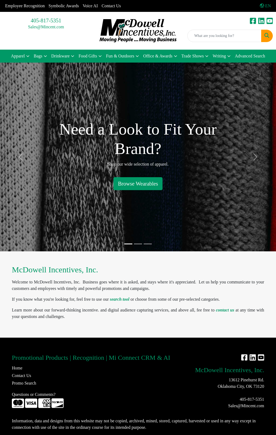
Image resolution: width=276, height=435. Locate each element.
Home (17, 368)
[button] (21, 157)
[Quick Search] (224, 36)
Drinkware (60, 56)
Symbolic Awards (64, 6)
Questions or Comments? (34, 394)
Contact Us (111, 6)
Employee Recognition (25, 6)
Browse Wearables (138, 184)
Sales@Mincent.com (46, 27)
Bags (38, 56)
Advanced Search (250, 56)
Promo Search (24, 383)
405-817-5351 (46, 20)
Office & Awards (157, 56)
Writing (219, 56)
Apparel (18, 56)
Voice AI (90, 6)
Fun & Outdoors (120, 56)
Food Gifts (87, 56)
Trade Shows (192, 56)
